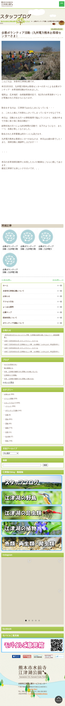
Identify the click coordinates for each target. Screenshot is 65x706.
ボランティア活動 (11, 410)
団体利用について (10, 318)
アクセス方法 (8, 302)
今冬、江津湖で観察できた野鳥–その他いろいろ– (21, 372)
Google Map (32, 673)
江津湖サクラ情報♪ (10, 375)
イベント (8, 406)
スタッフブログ (9, 403)
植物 (6, 428)
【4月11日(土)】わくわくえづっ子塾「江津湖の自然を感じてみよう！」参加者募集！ (31, 336)
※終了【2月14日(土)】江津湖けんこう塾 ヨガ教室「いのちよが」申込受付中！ (31, 351)
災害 (6, 432)
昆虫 (6, 419)
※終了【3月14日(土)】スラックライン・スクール (21, 341)
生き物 (7, 436)
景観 (6, 423)
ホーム (5, 285)
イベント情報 (8, 398)
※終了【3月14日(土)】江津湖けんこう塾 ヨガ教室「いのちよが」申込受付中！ (31, 344)
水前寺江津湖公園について (13, 291)
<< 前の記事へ (6, 280)
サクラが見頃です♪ (10, 364)
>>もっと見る (8, 382)
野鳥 (6, 441)
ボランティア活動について (13, 323)
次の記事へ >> (58, 280)
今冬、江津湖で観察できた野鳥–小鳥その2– (19, 379)
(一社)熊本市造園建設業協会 (37, 678)
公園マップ (7, 312)
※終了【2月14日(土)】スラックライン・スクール (21, 348)
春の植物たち (8, 368)
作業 (6, 415)
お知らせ (6, 296)
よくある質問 (8, 307)
